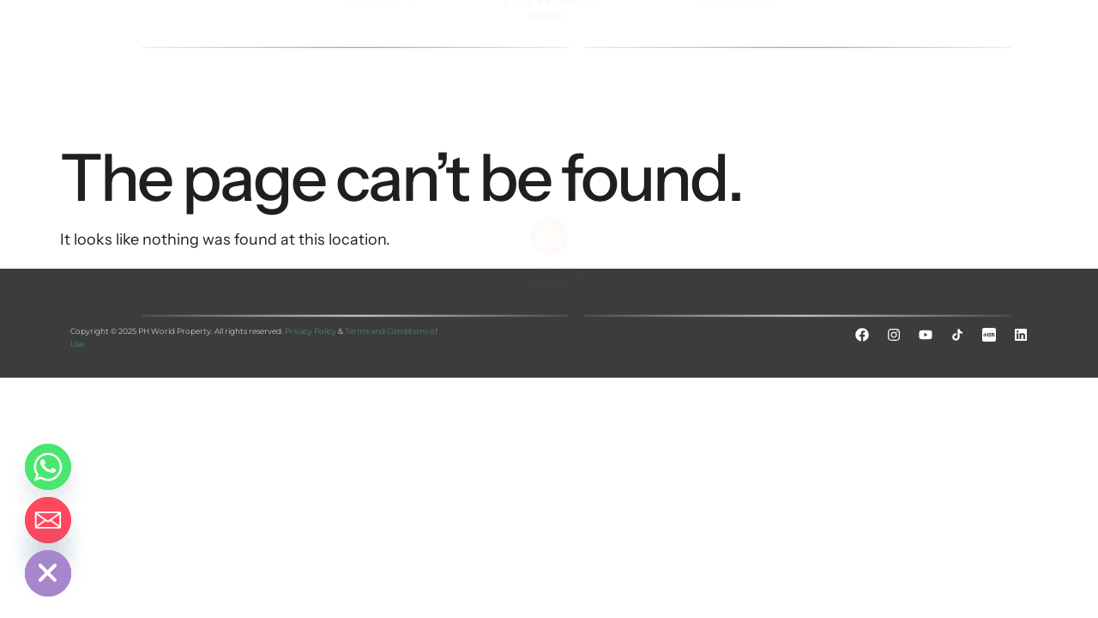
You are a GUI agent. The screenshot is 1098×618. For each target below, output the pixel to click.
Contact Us (738, 41)
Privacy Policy (310, 331)
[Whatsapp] (48, 467)
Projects (384, 41)
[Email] (48, 520)
